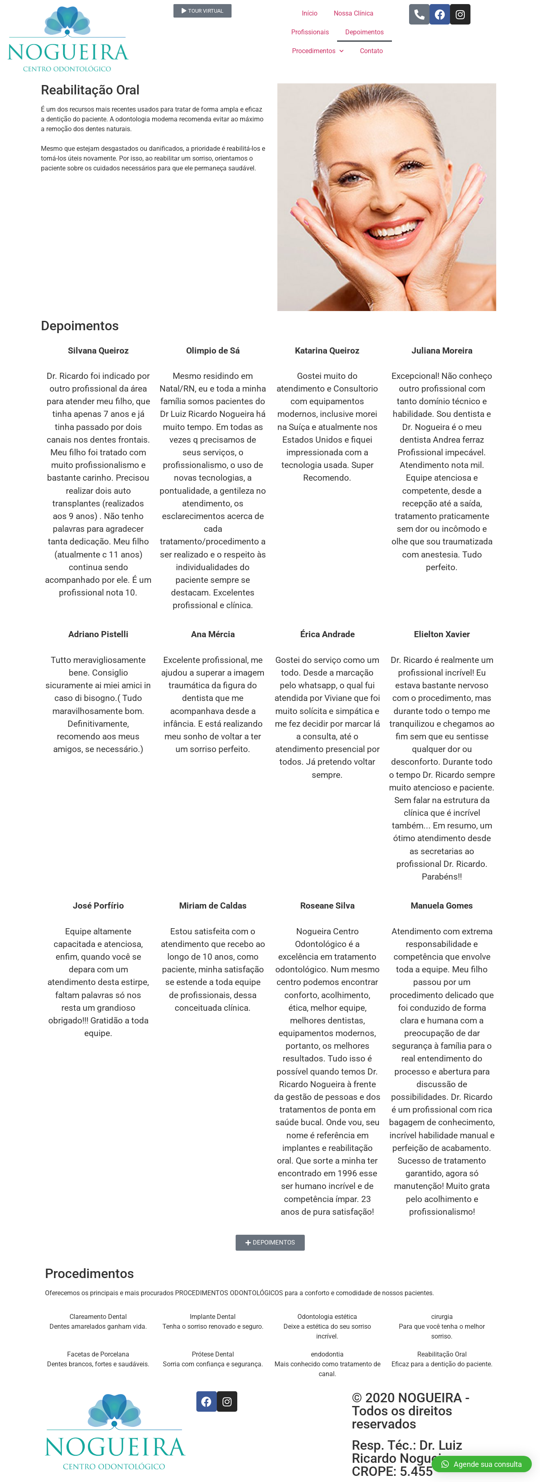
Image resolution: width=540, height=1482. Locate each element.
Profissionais (310, 32)
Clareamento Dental (98, 1317)
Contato (371, 51)
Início (309, 13)
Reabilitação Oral (442, 1354)
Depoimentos (364, 32)
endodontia (327, 1354)
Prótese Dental (213, 1354)
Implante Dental (213, 1317)
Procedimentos (318, 51)
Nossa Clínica (354, 13)
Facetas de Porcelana (98, 1354)
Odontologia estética (327, 1317)
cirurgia (442, 1317)
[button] (482, 1464)
